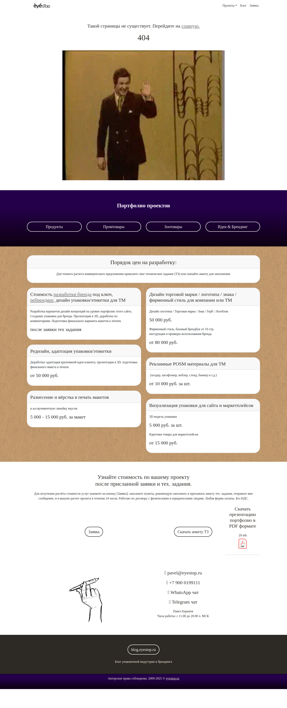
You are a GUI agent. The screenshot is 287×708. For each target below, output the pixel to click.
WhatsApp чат (184, 592)
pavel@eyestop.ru (184, 572)
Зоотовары (173, 227)
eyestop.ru (172, 678)
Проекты (229, 5)
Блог (243, 5)
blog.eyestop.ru (143, 649)
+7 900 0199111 (184, 582)
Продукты (54, 227)
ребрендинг (41, 300)
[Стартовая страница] (42, 5)
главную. (190, 26)
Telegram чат (184, 602)
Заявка (254, 5)
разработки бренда (72, 294)
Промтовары (113, 227)
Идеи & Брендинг (233, 227)
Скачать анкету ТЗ (193, 532)
